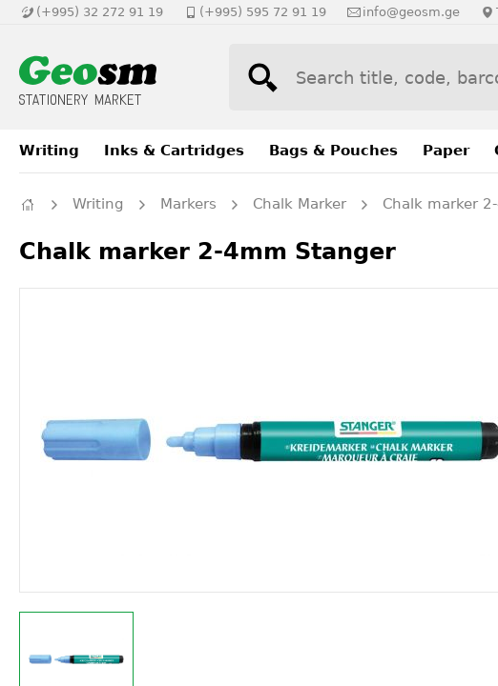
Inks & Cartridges (174, 150)
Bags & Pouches (333, 150)
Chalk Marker (299, 203)
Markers (188, 203)
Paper (446, 150)
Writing (49, 150)
